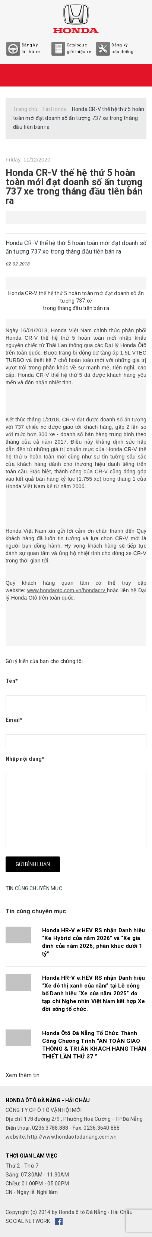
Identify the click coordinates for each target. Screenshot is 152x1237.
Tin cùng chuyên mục (36, 911)
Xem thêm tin (22, 1075)
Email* (14, 720)
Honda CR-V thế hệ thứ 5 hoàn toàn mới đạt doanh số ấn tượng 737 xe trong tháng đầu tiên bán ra (74, 186)
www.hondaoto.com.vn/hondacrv (66, 590)
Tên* (12, 681)
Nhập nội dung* (25, 759)
